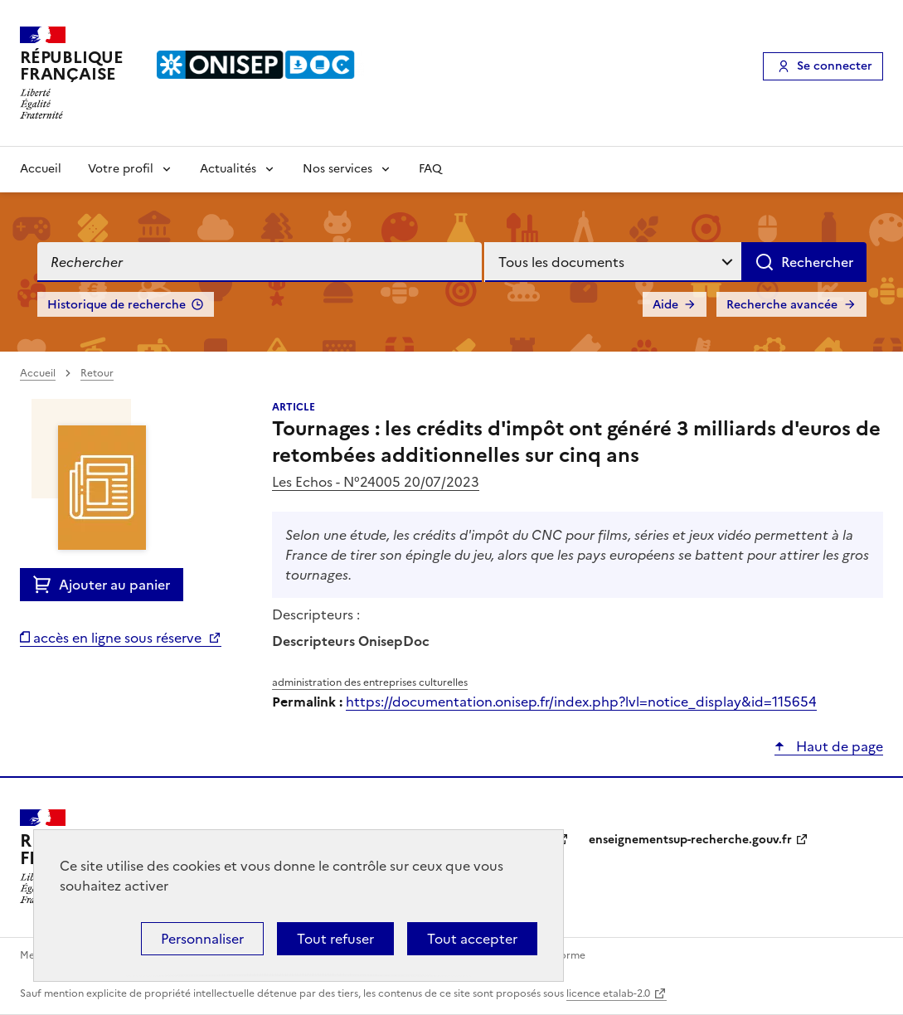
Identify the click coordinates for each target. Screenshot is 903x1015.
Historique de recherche (116, 304)
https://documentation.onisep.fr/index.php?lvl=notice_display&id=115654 (581, 701)
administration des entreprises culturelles (370, 682)
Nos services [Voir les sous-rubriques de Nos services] (337, 168)
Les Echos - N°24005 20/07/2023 (375, 482)
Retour (97, 373)
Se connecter (834, 66)
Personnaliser (202, 939)
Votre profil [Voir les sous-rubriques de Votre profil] (120, 168)
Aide (665, 304)
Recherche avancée (781, 304)
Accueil (40, 168)
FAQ (430, 168)
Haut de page (838, 746)
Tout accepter (472, 939)
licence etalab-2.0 (608, 993)
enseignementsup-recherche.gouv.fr (690, 839)
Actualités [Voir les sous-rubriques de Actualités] (228, 168)
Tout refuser (335, 939)
